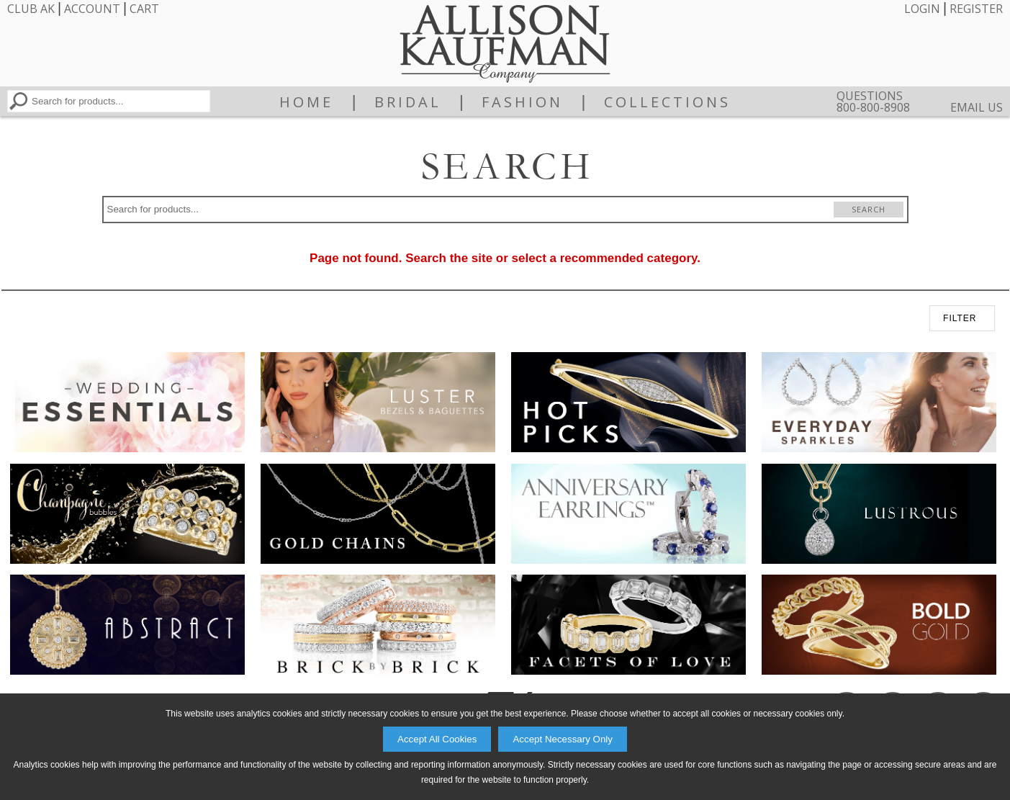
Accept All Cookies (437, 739)
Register (976, 9)
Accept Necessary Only (563, 739)
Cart (144, 9)
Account (92, 9)
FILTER (959, 318)
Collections (667, 102)
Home (306, 102)
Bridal (407, 102)
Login (922, 9)
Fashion (522, 102)
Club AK (31, 9)
